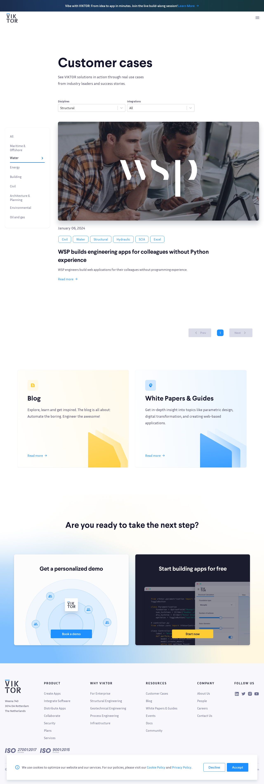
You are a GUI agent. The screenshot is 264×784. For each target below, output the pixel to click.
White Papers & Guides (161, 708)
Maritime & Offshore (27, 148)
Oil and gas (27, 218)
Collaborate (52, 716)
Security (49, 723)
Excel (157, 239)
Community (154, 730)
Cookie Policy (156, 767)
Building (27, 177)
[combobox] (60, 108)
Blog (149, 701)
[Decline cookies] (214, 767)
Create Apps (52, 693)
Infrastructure (100, 723)
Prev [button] (200, 332)
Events (151, 716)
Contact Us (204, 716)
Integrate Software (57, 701)
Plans (48, 730)
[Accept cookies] (237, 767)
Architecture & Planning (27, 198)
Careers (202, 708)
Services (49, 738)
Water (27, 158)
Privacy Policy (181, 767)
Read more (68, 279)
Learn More (189, 5)
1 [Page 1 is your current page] (220, 333)
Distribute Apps (55, 708)
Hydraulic (123, 239)
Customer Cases (157, 693)
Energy (27, 168)
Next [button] (241, 332)
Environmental (27, 208)
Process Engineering (104, 716)
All (27, 137)
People (202, 701)
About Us (203, 693)
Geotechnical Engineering (108, 708)
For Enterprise (100, 693)
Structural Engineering (106, 701)
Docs (149, 723)
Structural (101, 239)
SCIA (142, 239)
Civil (27, 187)
